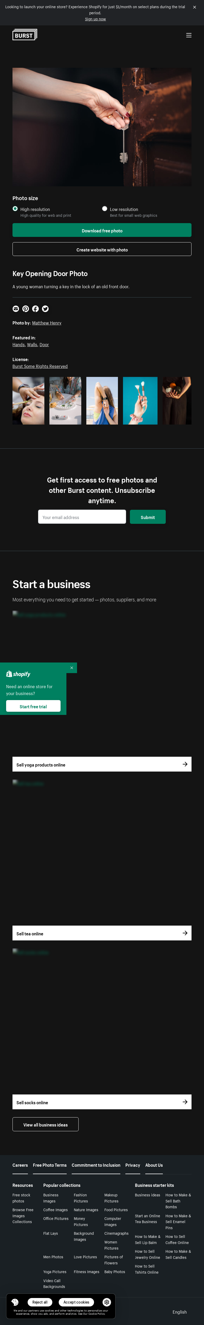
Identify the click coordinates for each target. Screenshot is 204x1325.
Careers (20, 1164)
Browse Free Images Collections (22, 1215)
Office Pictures (56, 1218)
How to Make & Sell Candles (178, 1254)
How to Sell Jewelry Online (147, 1254)
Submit (148, 516)
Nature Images (86, 1209)
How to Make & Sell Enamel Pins (178, 1222)
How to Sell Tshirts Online (147, 1269)
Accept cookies (76, 1302)
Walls (32, 343)
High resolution (35, 209)
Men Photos (53, 1256)
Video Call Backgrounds (54, 1283)
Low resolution (124, 209)
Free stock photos (21, 1198)
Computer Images (112, 1221)
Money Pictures (81, 1221)
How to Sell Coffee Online (177, 1239)
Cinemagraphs (116, 1233)
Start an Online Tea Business (147, 1218)
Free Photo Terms (50, 1164)
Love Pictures (85, 1256)
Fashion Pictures (81, 1198)
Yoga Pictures (54, 1271)
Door (44, 343)
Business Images (50, 1198)
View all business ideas (45, 1124)
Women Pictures (111, 1245)
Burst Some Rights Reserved (40, 365)
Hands (18, 343)
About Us (154, 1164)
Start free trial (33, 705)
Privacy (132, 1164)
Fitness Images (86, 1271)
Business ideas (147, 1194)
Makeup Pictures (111, 1198)
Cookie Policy (96, 1313)
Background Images (84, 1236)
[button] (15, 1302)
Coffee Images (55, 1209)
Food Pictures (116, 1209)
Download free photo (102, 230)
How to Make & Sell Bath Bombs (178, 1201)
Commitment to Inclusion (96, 1164)
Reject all (40, 1302)
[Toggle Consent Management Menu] (15, 1302)
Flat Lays (50, 1233)
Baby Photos (114, 1271)
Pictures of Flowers (113, 1259)
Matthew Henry (46, 322)
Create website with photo (102, 249)
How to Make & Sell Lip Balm (147, 1239)
